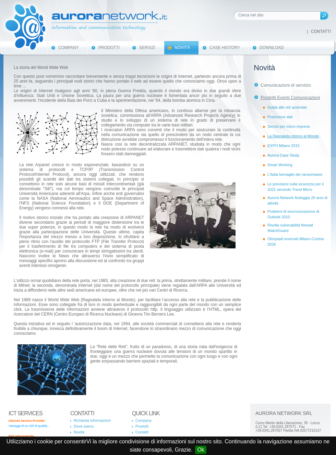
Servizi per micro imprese (288, 126)
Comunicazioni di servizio (286, 85)
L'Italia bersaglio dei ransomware (294, 174)
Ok (200, 450)
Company (68, 47)
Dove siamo (84, 426)
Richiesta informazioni (92, 420)
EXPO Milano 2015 (283, 146)
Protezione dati (279, 117)
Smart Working (279, 165)
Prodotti (109, 47)
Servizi (147, 47)
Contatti (321, 31)
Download (272, 47)
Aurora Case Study (283, 155)
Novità (182, 47)
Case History (224, 47)
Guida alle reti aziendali (287, 107)
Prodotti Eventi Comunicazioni (290, 97)
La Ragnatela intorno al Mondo (293, 136)
